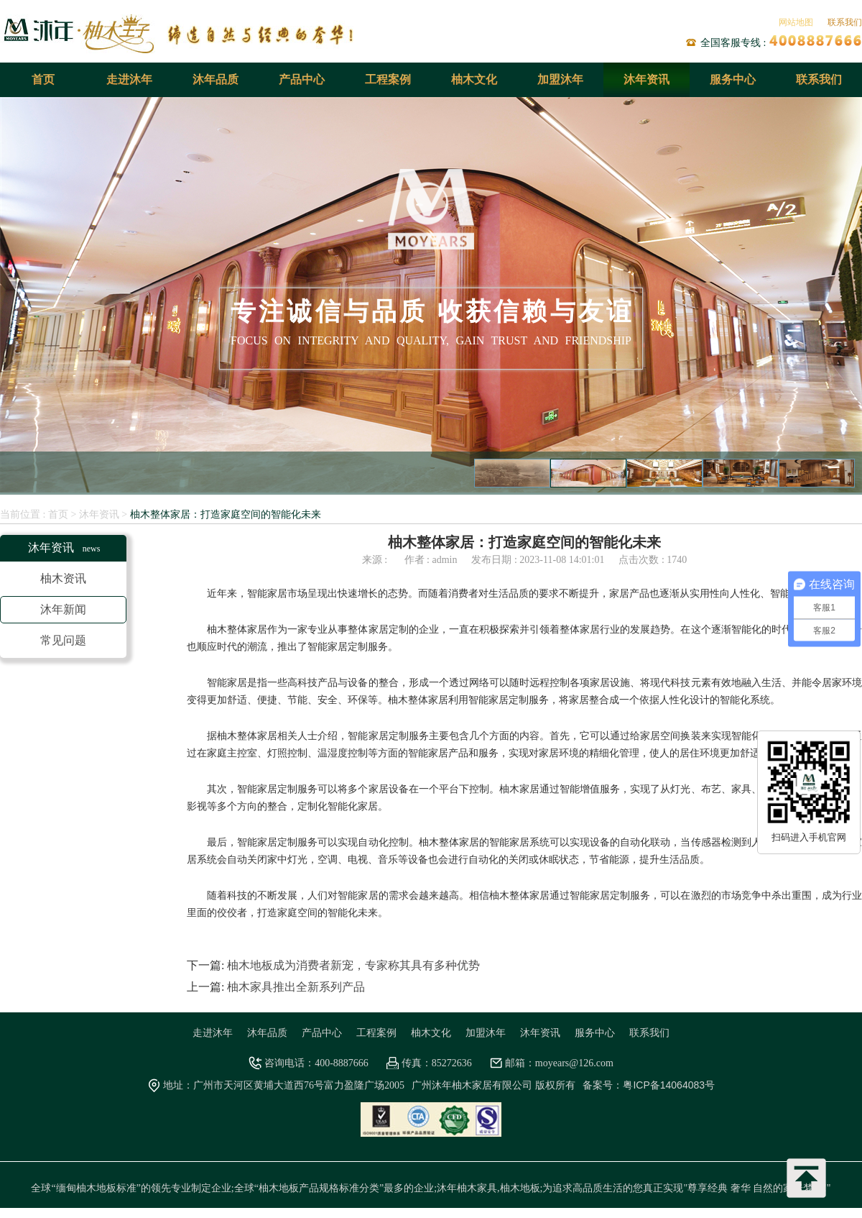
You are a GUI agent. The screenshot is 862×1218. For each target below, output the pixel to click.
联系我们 (845, 22)
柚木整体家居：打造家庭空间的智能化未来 (225, 514)
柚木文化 (474, 79)
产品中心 (302, 79)
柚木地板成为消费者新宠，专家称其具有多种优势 (353, 965)
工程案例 (388, 79)
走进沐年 (129, 79)
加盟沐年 (560, 79)
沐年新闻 (63, 609)
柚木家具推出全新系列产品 (296, 987)
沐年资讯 (646, 79)
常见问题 (63, 640)
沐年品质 (215, 79)
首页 (43, 79)
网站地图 (796, 22)
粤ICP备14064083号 (669, 1085)
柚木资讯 (63, 578)
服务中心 (733, 79)
